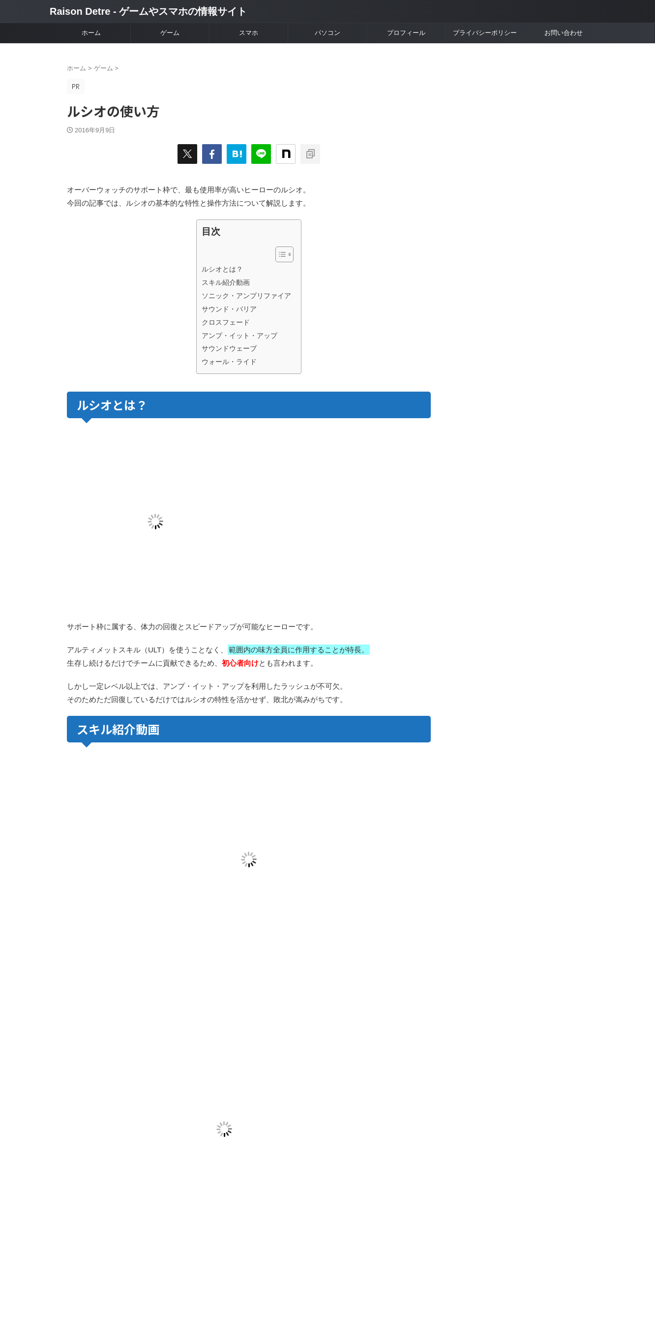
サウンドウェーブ (229, 348)
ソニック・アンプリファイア (246, 296)
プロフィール (406, 32)
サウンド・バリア (229, 309)
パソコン (327, 32)
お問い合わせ (563, 32)
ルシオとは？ (222, 269)
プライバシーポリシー (485, 32)
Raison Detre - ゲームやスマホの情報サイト (148, 11)
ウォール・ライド (229, 362)
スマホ (248, 32)
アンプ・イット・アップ (239, 335)
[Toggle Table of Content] (279, 254)
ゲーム (169, 32)
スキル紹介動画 (226, 282)
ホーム (91, 32)
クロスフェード (226, 322)
